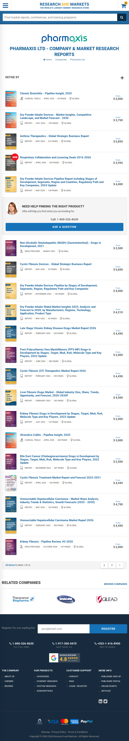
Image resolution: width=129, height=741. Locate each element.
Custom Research (46, 686)
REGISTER (108, 628)
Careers (9, 681)
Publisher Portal (110, 681)
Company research (47, 681)
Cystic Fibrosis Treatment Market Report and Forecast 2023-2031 (60, 477)
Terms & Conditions (78, 732)
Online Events (109, 686)
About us (10, 676)
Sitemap (45, 732)
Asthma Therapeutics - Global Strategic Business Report (54, 136)
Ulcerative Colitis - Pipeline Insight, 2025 (45, 435)
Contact (73, 676)
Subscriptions (45, 691)
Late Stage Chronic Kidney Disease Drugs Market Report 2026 (58, 328)
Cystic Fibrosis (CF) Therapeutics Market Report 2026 (53, 371)
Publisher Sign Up (111, 676)
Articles (106, 691)
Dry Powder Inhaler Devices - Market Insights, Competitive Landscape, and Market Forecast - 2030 (55, 116)
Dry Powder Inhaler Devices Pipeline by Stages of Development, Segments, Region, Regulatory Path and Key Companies (59, 287)
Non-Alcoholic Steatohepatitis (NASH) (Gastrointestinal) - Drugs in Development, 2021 (60, 244)
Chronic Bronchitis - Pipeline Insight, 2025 (46, 93)
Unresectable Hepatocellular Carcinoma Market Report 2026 (57, 520)
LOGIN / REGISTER (78, 686)
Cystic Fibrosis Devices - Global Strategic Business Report (56, 264)
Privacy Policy (58, 732)
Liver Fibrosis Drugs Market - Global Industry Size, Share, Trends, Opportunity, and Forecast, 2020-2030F (59, 394)
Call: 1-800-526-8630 (64, 219)
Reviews (9, 686)
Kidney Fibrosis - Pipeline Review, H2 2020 (46, 541)
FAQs (71, 681)
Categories (43, 676)
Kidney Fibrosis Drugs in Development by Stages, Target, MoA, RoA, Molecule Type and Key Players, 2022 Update (61, 415)
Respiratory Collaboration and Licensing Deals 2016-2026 (55, 157)
